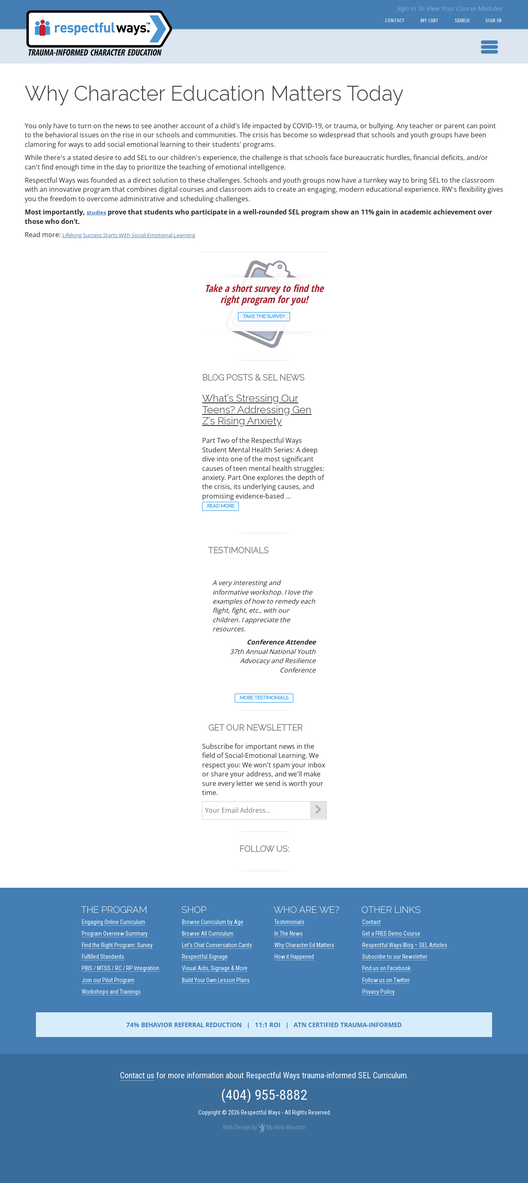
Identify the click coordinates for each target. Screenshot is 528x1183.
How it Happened (294, 989)
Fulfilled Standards (103, 989)
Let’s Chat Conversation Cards (217, 978)
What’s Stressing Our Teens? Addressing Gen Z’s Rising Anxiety (263, 421)
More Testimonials (264, 728)
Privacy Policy (378, 1024)
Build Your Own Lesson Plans (216, 1013)
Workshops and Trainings (111, 1024)
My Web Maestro (285, 1160)
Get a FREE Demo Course (391, 966)
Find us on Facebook (386, 1001)
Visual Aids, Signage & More (215, 1001)
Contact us (137, 1108)
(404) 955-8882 (264, 1127)
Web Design (236, 1160)
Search (454, 20)
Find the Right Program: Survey (117, 978)
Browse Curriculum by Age (212, 955)
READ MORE (229, 532)
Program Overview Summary (115, 966)
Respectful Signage (205, 989)
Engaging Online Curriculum (113, 955)
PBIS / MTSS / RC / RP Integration (120, 1001)
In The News (288, 966)
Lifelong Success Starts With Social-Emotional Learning (147, 234)
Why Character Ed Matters (304, 978)
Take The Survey (264, 318)
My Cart (416, 20)
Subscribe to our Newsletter (394, 989)
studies (99, 211)
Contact (375, 20)
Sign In (490, 20)
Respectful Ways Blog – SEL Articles (404, 978)
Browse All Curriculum (207, 966)
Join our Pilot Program (108, 1013)
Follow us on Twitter (386, 1013)
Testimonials (289, 955)
